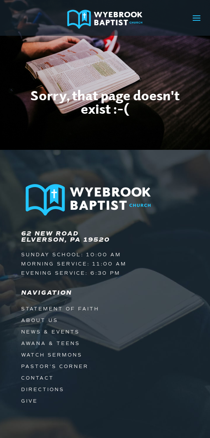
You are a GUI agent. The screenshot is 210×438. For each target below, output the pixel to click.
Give (29, 401)
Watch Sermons (51, 355)
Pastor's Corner (54, 367)
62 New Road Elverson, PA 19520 (65, 237)
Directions (42, 390)
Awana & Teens (50, 344)
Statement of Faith (60, 309)
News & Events (50, 332)
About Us (39, 321)
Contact (37, 378)
